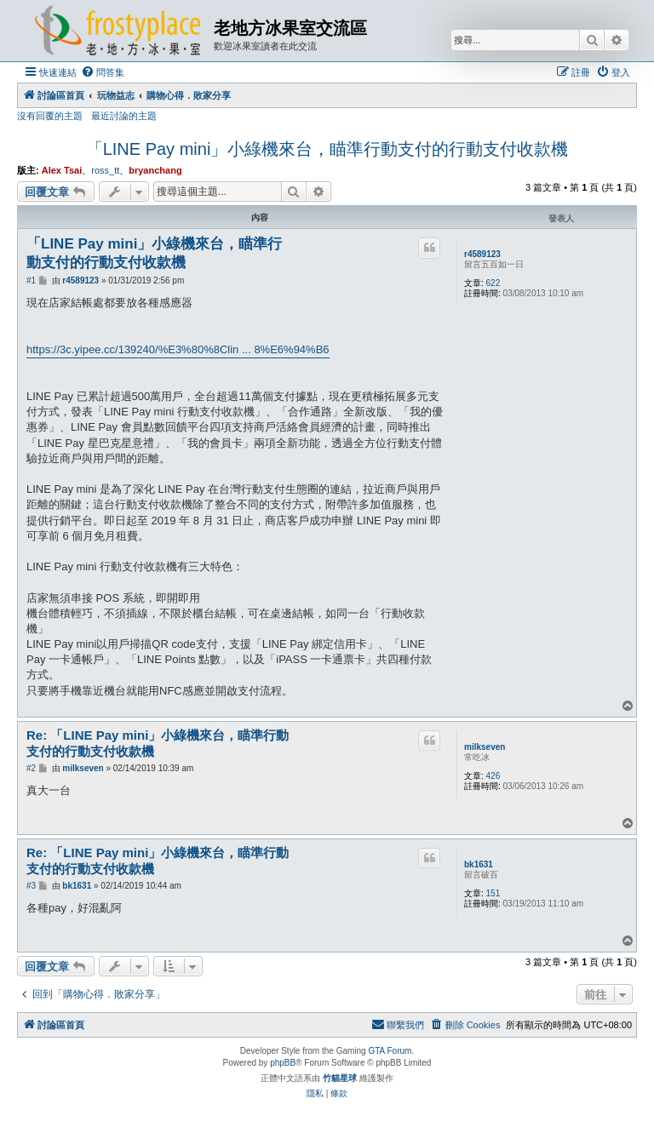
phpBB (282, 1062)
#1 (31, 280)
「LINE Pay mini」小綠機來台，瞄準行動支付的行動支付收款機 (327, 149)
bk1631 (478, 864)
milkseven (484, 747)
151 (493, 893)
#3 (31, 885)
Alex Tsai (62, 170)
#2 (31, 768)
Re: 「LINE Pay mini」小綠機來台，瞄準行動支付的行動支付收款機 (157, 743)
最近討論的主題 (124, 116)
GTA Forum (389, 1050)
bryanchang (155, 170)
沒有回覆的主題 (50, 116)
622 (493, 283)
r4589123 (482, 254)
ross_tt (105, 170)
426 (493, 776)
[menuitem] (102, 72)
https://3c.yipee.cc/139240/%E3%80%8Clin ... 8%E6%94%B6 (178, 349)
